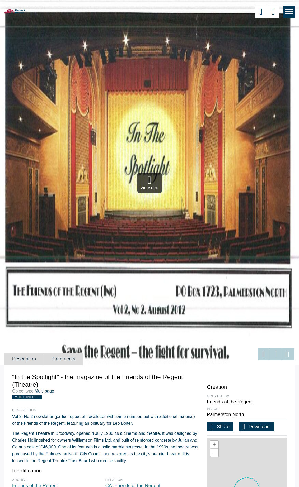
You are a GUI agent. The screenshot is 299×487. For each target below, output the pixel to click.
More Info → (27, 397)
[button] (214, 445)
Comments (63, 358)
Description (24, 358)
